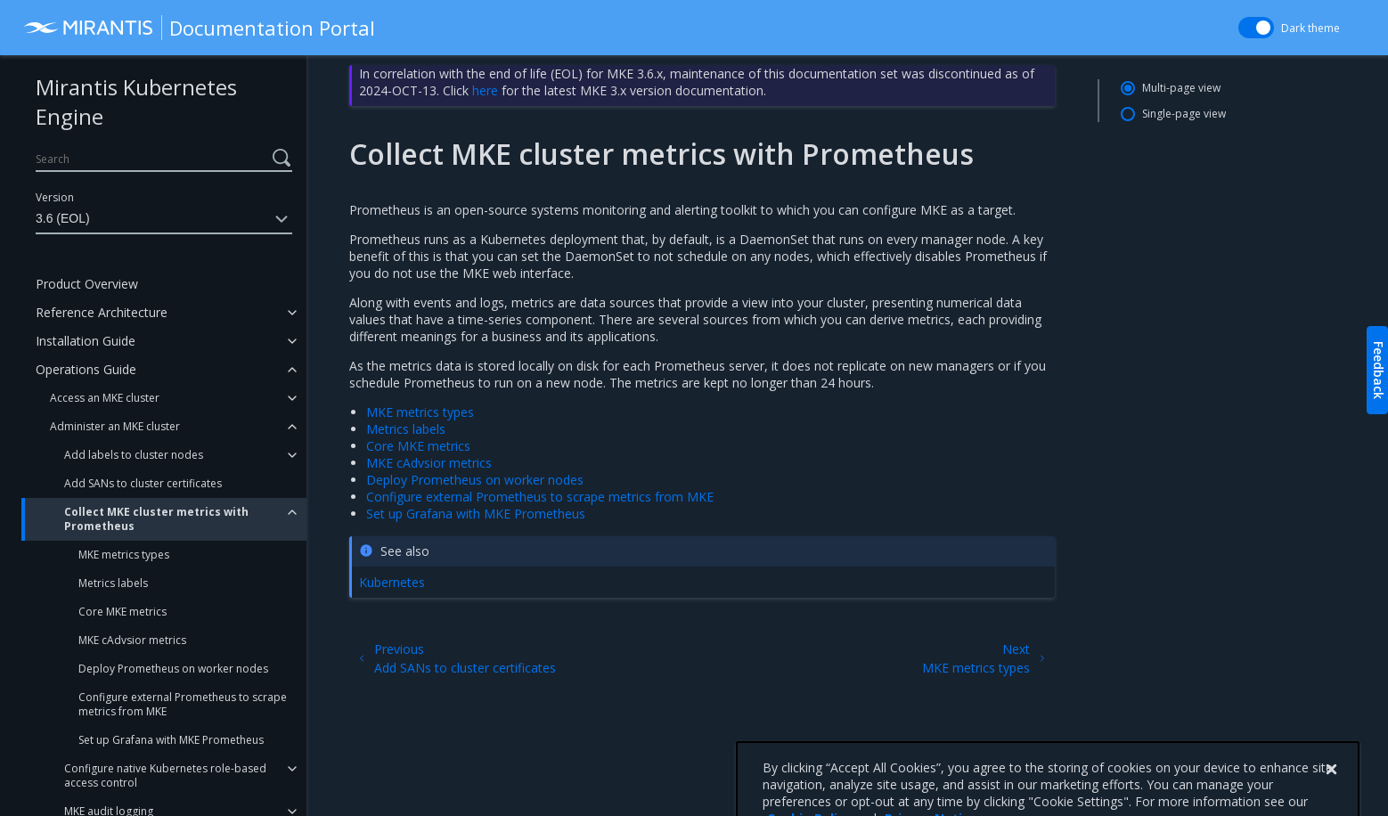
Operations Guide (86, 369)
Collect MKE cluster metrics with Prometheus (156, 519)
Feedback (1378, 370)
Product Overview (87, 283)
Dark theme (1310, 28)
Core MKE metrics (122, 611)
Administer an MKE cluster (115, 426)
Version (55, 197)
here (485, 90)
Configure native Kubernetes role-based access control (165, 775)
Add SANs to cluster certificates (143, 483)
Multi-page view (1181, 87)
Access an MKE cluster (104, 397)
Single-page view (1184, 113)
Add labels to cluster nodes (133, 454)
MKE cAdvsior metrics (132, 640)
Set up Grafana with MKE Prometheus (171, 739)
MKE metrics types (123, 554)
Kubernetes (392, 582)
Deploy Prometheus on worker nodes (173, 668)
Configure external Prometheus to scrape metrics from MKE (182, 704)
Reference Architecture (101, 312)
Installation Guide (85, 340)
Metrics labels (113, 583)
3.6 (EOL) (164, 219)
